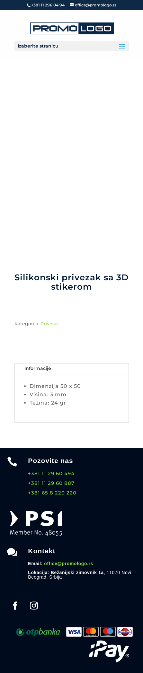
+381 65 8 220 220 (52, 493)
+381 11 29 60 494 (51, 473)
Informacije (37, 368)
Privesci (49, 324)
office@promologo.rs (68, 563)
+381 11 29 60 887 (51, 483)
